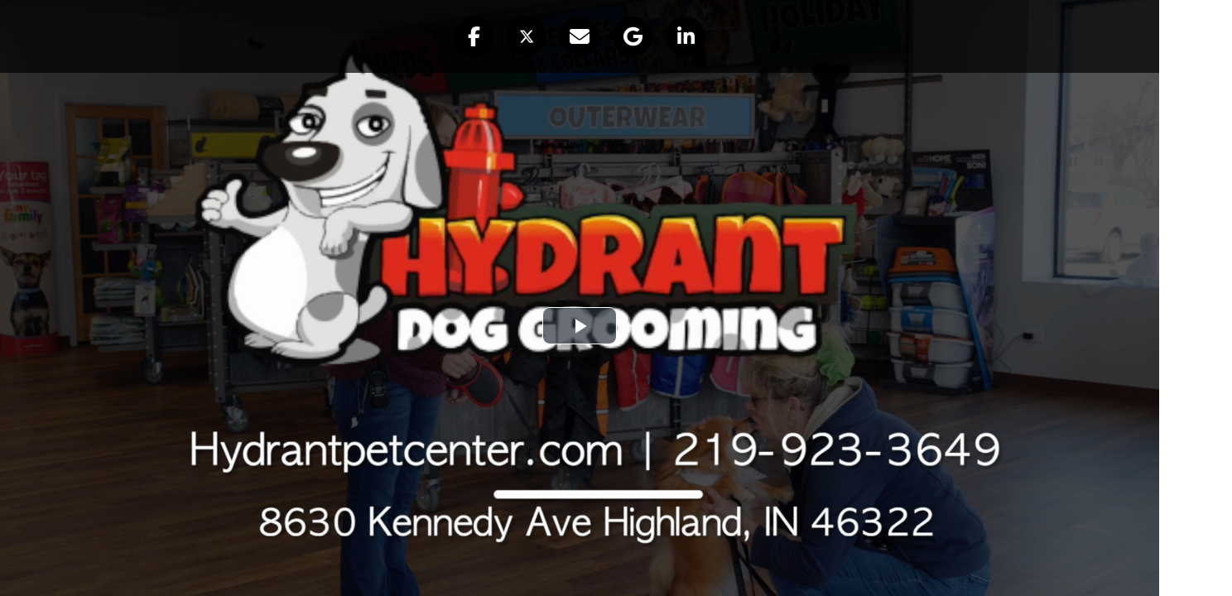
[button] (473, 36)
